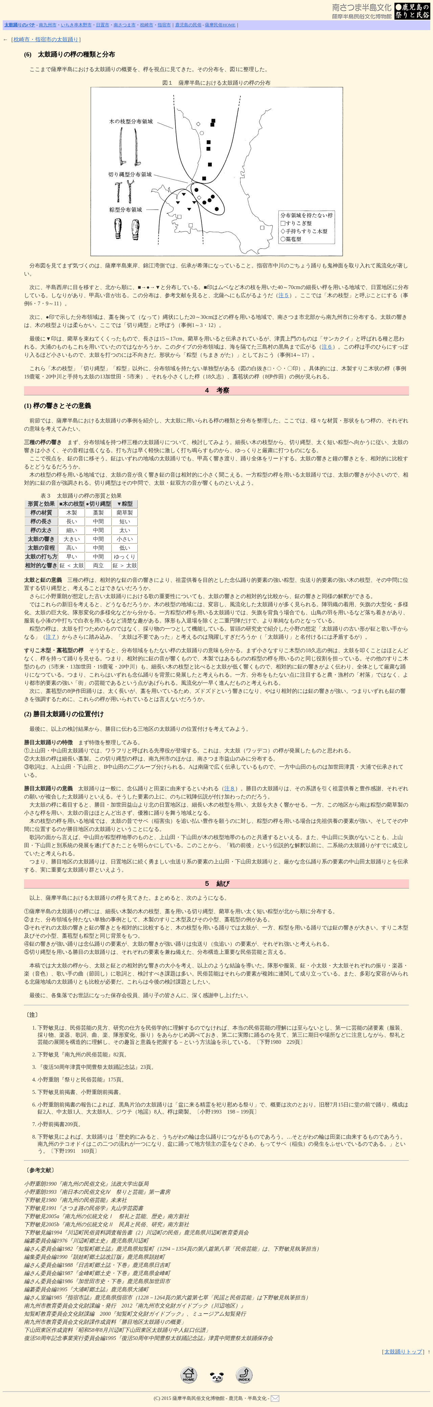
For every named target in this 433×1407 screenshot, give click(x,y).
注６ (327, 347)
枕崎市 (146, 25)
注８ (229, 788)
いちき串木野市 (76, 25)
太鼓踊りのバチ (19, 25)
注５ (283, 295)
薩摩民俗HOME (220, 25)
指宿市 (164, 25)
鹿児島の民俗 (188, 25)
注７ (51, 637)
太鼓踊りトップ (403, 1352)
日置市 (102, 25)
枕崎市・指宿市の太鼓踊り (46, 39)
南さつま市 (125, 25)
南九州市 (47, 25)
